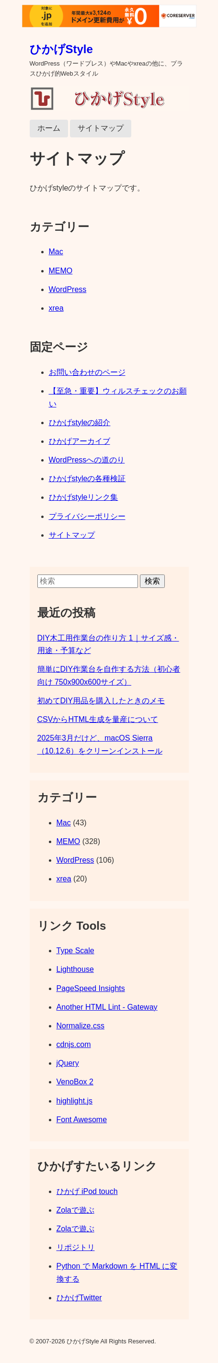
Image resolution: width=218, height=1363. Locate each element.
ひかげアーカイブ (79, 441)
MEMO (61, 271)
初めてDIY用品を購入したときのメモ (101, 701)
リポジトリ (76, 1247)
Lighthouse (75, 969)
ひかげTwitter (79, 1298)
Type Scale (75, 950)
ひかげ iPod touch (87, 1191)
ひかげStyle (61, 49)
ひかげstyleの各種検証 (87, 478)
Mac (56, 252)
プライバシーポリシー (87, 516)
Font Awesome (82, 1119)
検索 (152, 581)
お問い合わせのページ (87, 372)
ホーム (48, 128)
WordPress (68, 289)
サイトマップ (101, 128)
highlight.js (75, 1101)
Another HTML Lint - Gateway (107, 1007)
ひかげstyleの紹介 (80, 422)
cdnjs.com (74, 1044)
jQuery (68, 1063)
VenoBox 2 (75, 1082)
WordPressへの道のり (87, 460)
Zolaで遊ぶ (75, 1210)
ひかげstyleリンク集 (83, 497)
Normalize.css (80, 1026)
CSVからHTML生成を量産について (97, 719)
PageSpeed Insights (91, 988)
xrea (56, 308)
